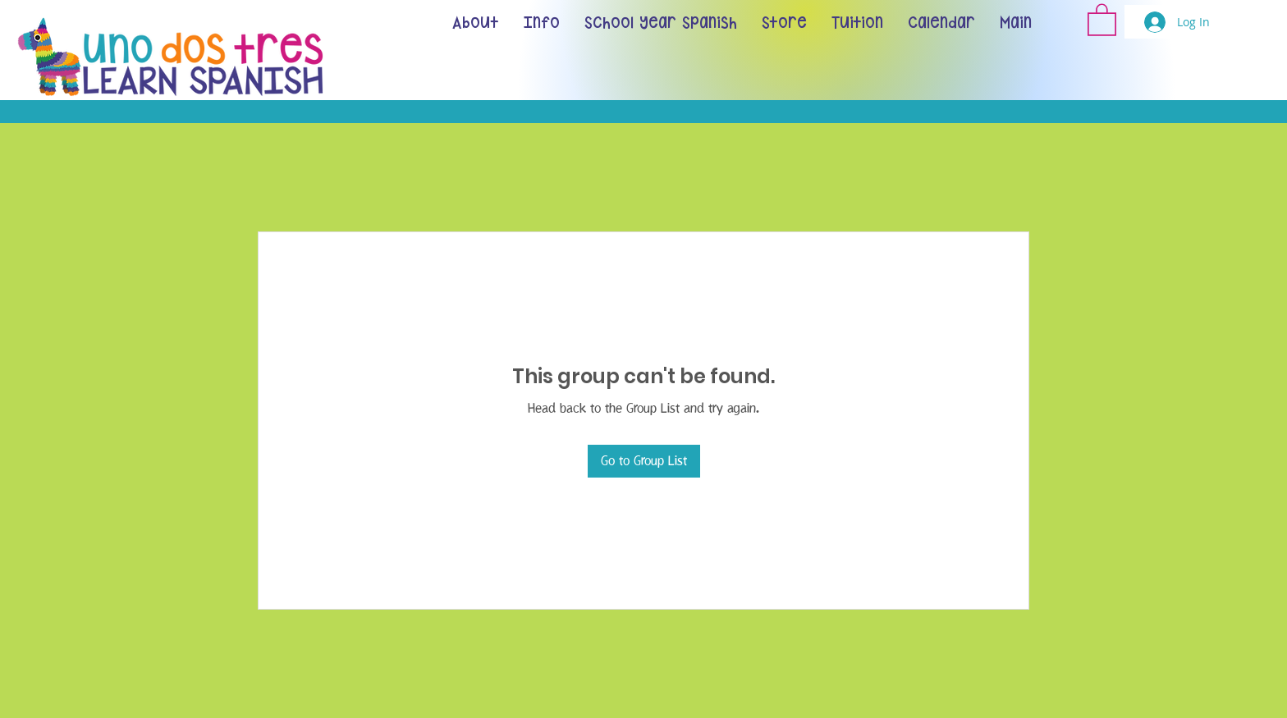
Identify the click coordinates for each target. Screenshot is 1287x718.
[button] (1102, 19)
